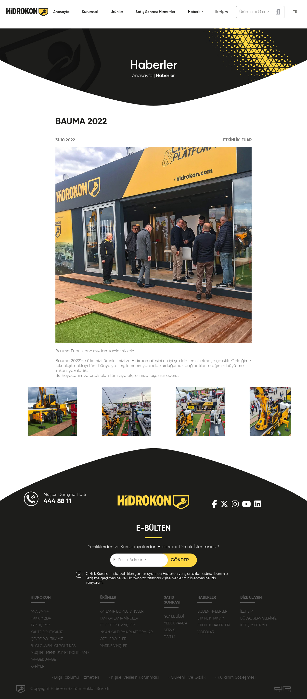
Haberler (195, 12)
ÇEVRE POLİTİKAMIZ (47, 639)
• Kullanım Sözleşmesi (235, 677)
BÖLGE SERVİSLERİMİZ (258, 618)
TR (295, 12)
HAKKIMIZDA (41, 618)
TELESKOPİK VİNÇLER (117, 625)
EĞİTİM (169, 637)
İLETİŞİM (246, 611)
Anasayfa (61, 12)
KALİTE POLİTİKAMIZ (47, 632)
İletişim (221, 12)
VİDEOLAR (205, 632)
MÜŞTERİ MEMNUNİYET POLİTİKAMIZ (60, 653)
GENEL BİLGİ (174, 616)
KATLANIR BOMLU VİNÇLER (121, 611)
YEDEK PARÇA (175, 623)
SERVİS (169, 630)
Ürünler (117, 12)
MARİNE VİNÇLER (113, 646)
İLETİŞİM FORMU (253, 625)
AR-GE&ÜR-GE (43, 659)
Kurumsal (90, 12)
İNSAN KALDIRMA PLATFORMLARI (127, 632)
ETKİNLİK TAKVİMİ (211, 618)
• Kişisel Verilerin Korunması (134, 677)
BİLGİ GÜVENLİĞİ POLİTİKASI (54, 646)
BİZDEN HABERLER (212, 611)
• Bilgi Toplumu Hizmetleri (75, 677)
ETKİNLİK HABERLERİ (213, 625)
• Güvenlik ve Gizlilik (186, 677)
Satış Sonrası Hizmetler (155, 12)
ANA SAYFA (40, 611)
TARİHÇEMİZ (40, 625)
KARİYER (37, 666)
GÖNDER (180, 560)
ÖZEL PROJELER (113, 639)
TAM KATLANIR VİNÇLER (119, 618)
